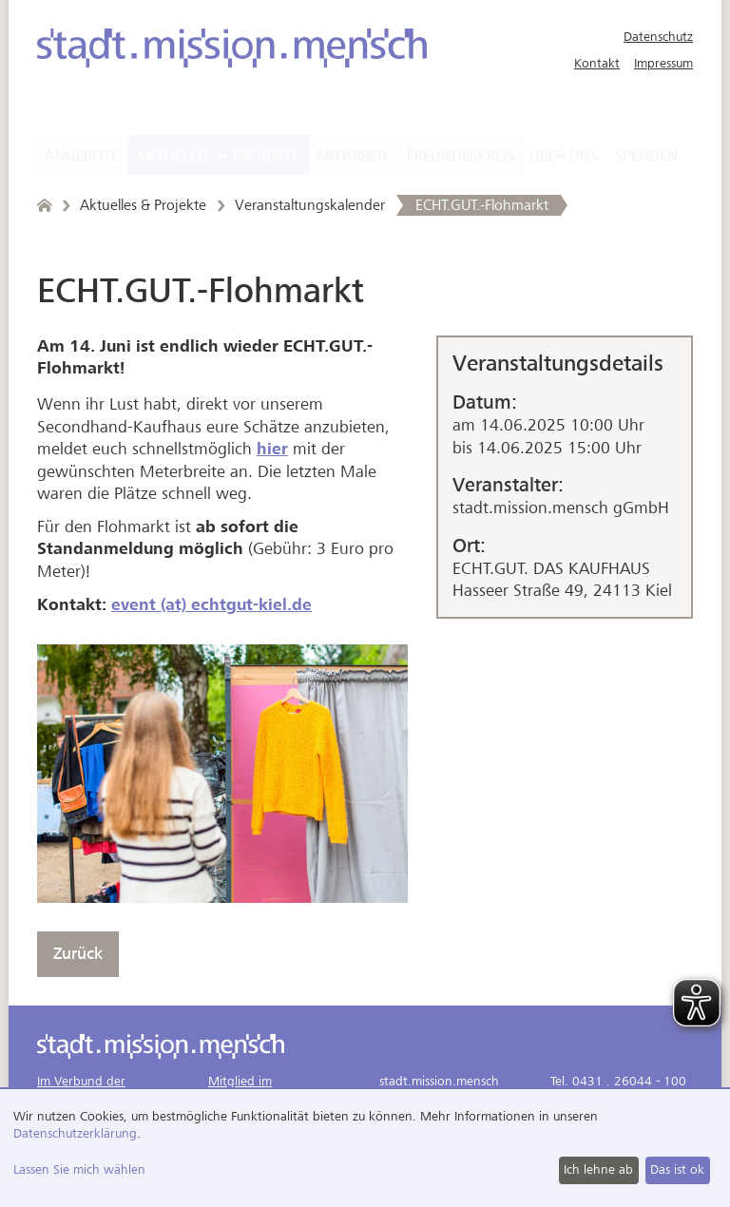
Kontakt (597, 63)
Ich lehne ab (598, 1169)
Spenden (646, 155)
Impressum (663, 63)
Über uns (563, 155)
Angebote (82, 155)
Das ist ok (677, 1169)
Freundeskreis (460, 155)
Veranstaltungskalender (310, 205)
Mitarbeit (353, 155)
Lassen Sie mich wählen (79, 1169)
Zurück (78, 954)
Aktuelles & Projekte (217, 155)
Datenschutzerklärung (75, 1133)
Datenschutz (658, 37)
